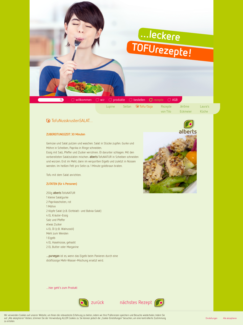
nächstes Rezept (136, 302)
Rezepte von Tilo (166, 108)
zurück (97, 302)
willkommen (84, 100)
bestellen (139, 100)
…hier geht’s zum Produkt (61, 287)
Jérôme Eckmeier (186, 108)
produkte (119, 100)
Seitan (127, 106)
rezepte (158, 100)
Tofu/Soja (146, 106)
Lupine (110, 106)
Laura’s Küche (204, 108)
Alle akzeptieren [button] (230, 318)
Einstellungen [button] (211, 318)
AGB (175, 100)
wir (102, 100)
